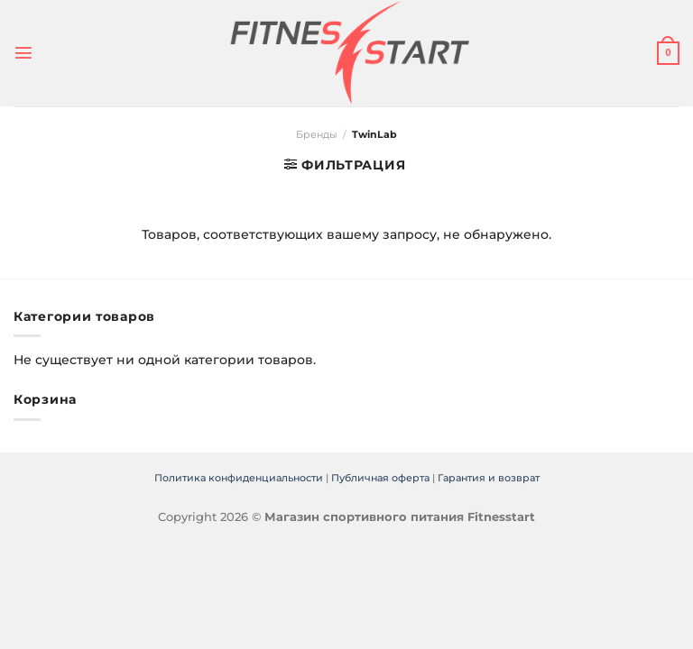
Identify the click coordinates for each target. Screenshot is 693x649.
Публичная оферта (380, 478)
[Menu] (23, 53)
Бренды (316, 134)
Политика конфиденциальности (238, 478)
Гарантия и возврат (489, 478)
